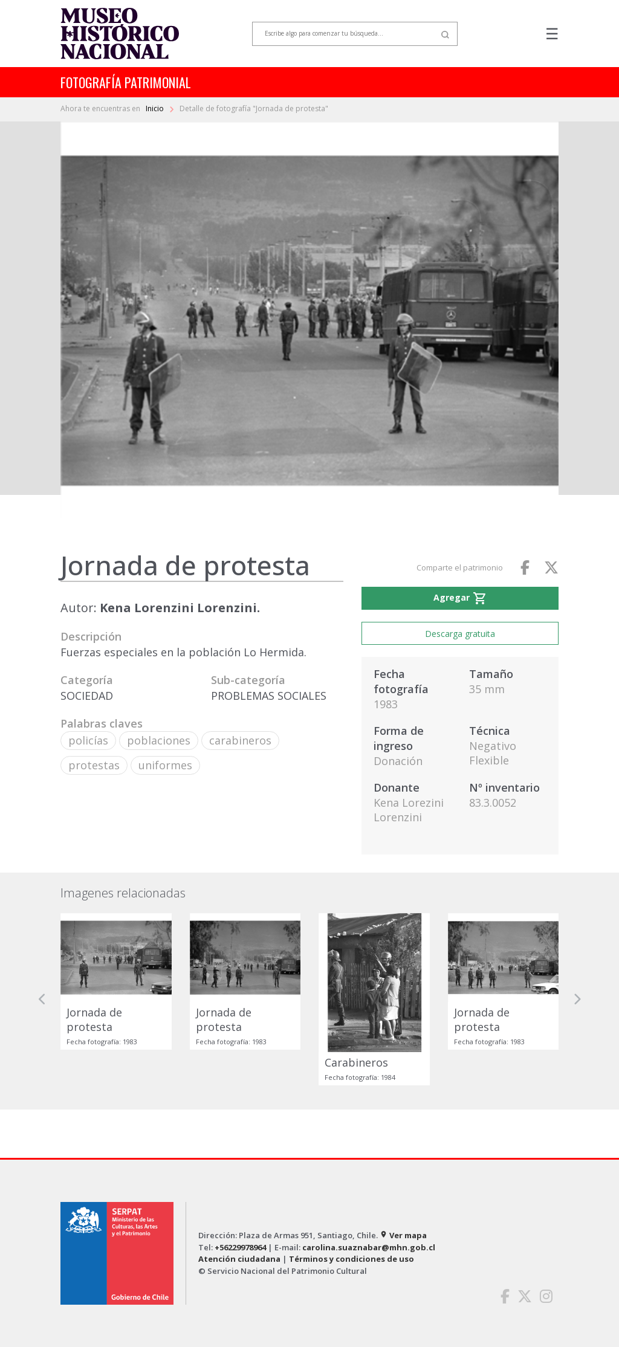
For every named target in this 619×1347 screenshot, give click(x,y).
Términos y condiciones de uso (351, 1258)
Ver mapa (403, 1235)
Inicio (156, 108)
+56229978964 (240, 1247)
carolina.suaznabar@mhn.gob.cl (368, 1247)
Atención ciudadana (239, 1258)
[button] (42, 999)
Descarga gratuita (460, 633)
